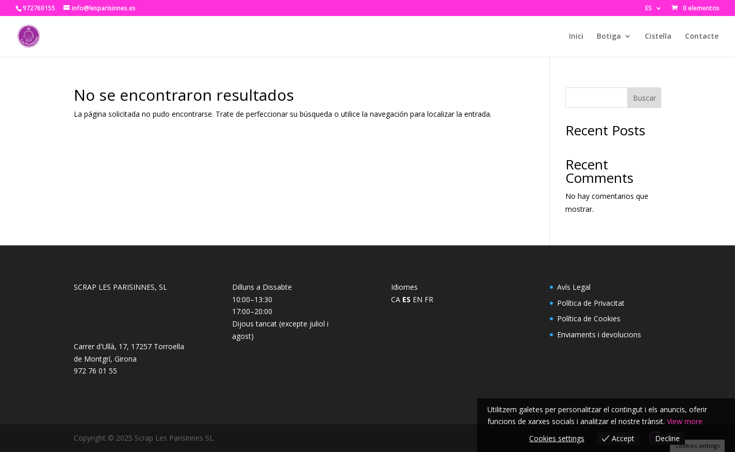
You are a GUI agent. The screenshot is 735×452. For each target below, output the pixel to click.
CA (395, 299)
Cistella (658, 37)
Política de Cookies (588, 318)
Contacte (701, 37)
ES (648, 8)
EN (417, 299)
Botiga (609, 37)
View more (685, 421)
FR (428, 299)
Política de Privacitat (591, 303)
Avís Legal (574, 287)
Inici (576, 37)
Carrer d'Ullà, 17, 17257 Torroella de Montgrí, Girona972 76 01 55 (129, 358)
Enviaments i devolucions (599, 334)
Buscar (644, 98)
